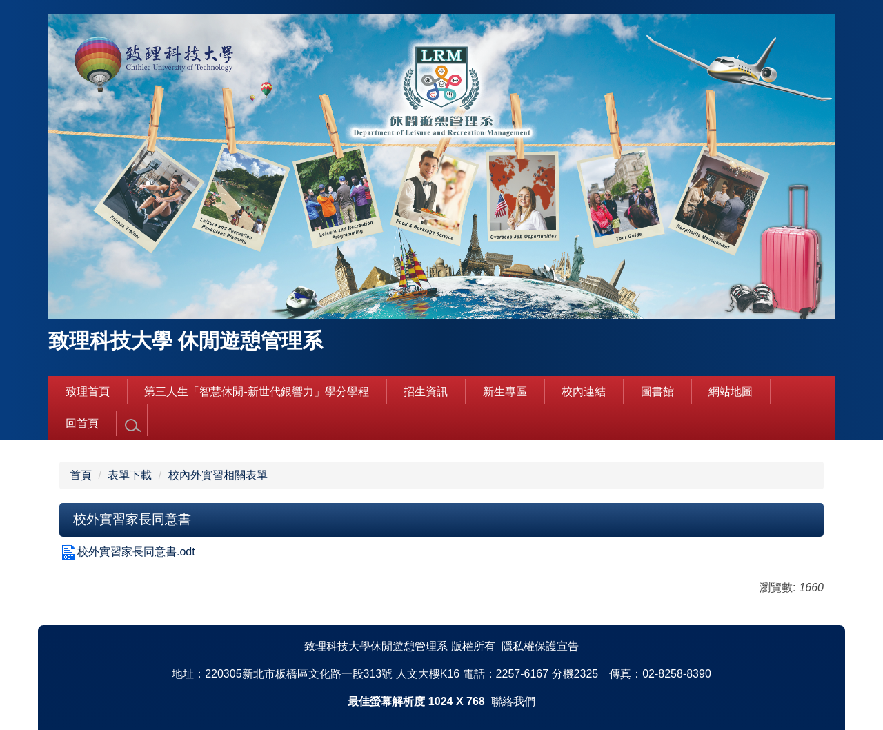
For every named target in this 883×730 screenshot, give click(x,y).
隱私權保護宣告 (540, 646)
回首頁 (82, 423)
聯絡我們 (513, 701)
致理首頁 (88, 391)
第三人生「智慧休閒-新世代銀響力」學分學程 (256, 391)
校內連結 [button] (584, 391)
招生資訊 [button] (426, 391)
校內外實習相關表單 (218, 475)
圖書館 (657, 391)
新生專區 (505, 391)
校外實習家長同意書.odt (127, 552)
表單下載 (130, 475)
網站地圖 (730, 391)
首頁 (81, 475)
